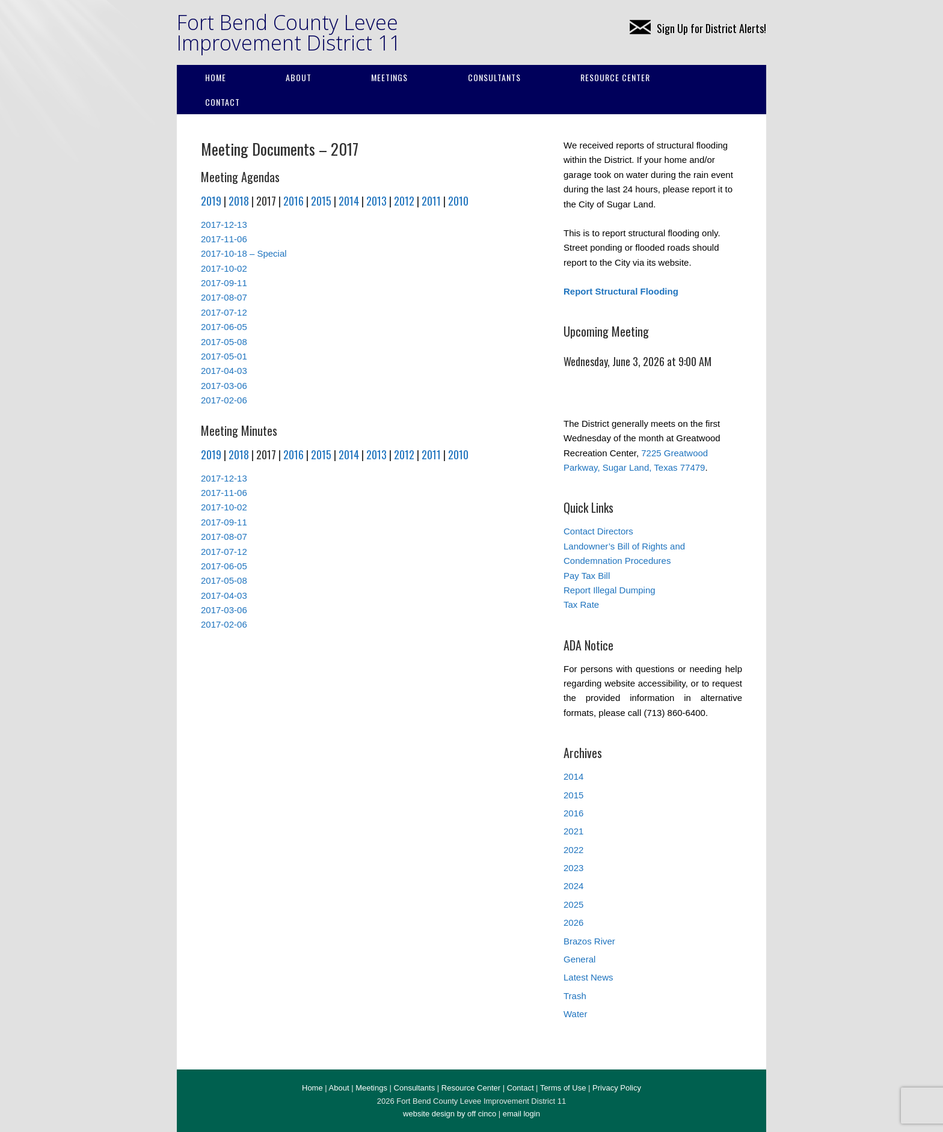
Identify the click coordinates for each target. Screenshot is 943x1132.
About (299, 77)
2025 (573, 904)
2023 (573, 868)
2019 (211, 201)
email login (521, 1113)
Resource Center (615, 77)
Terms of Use (563, 1087)
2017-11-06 (224, 239)
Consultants (494, 77)
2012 (404, 201)
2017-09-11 (224, 283)
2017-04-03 (224, 371)
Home (215, 77)
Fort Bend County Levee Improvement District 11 (289, 32)
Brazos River (589, 941)
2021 (573, 831)
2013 (376, 201)
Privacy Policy (616, 1087)
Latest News (588, 977)
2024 (573, 886)
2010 (458, 201)
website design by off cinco (449, 1113)
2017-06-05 (224, 327)
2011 (431, 201)
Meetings (389, 77)
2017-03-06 (224, 386)
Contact (222, 102)
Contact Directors (598, 531)
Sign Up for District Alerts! (698, 28)
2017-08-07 (224, 297)
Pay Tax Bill (587, 576)
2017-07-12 (224, 312)
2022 (573, 850)
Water (575, 1014)
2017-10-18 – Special (244, 253)
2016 (293, 201)
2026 (573, 922)
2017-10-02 (224, 268)
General (579, 959)
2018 (239, 201)
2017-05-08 (224, 342)
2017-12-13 (224, 224)
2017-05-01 (224, 356)
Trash (575, 996)
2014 (349, 201)
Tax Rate (581, 604)
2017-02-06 (224, 400)
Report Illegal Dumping (610, 590)
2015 (321, 201)
